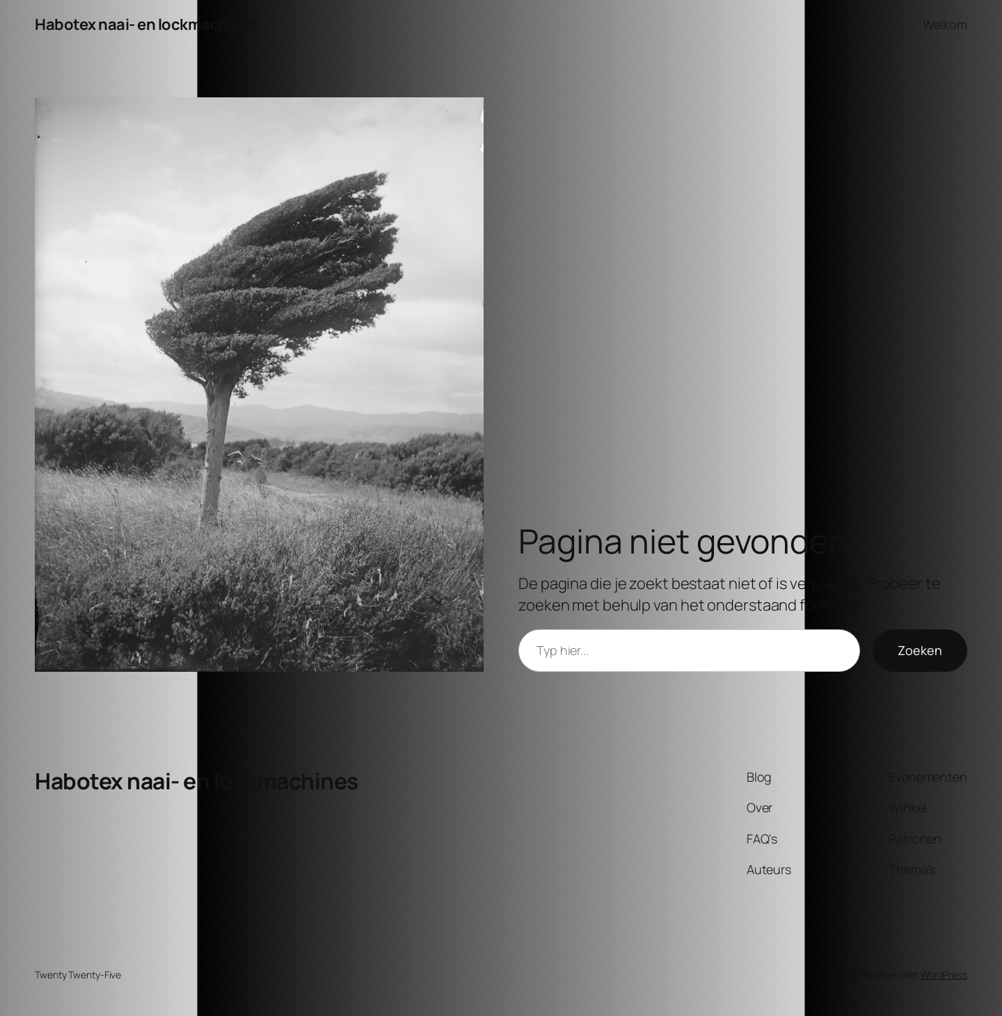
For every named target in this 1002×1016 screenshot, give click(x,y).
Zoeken (920, 650)
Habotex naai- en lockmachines (146, 24)
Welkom (945, 24)
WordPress (944, 974)
